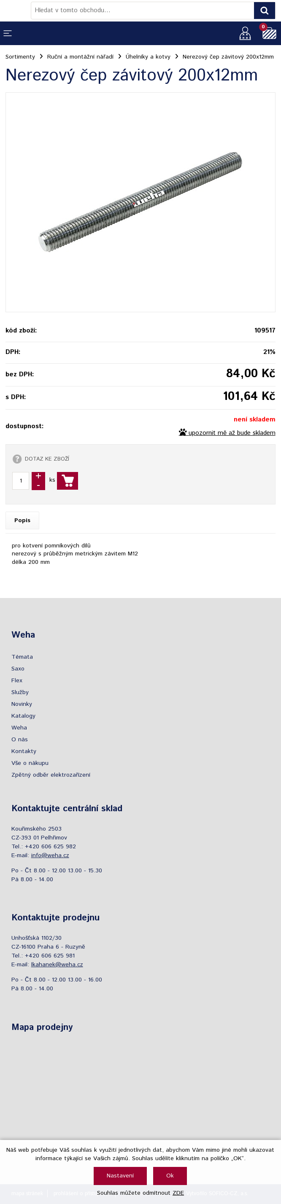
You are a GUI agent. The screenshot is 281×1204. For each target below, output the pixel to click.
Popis (22, 520)
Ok (170, 1176)
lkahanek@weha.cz (57, 964)
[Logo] (18, 10)
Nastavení (120, 1176)
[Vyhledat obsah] (264, 10)
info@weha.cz (50, 855)
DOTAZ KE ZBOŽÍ (47, 459)
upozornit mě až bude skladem (232, 433)
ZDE (178, 1193)
